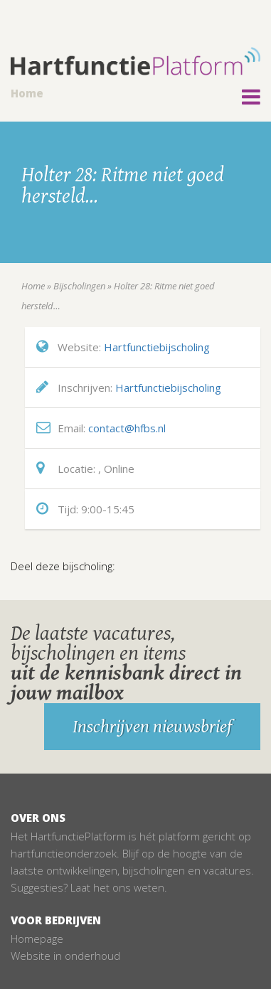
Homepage (37, 938)
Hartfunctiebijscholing (157, 347)
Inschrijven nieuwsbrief (152, 726)
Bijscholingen (79, 285)
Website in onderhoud (65, 955)
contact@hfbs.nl (127, 428)
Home (27, 93)
